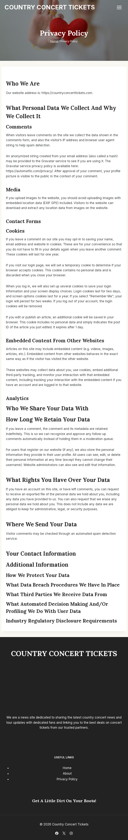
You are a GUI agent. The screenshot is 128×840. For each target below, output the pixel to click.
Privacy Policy (67, 779)
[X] (64, 833)
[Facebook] (57, 833)
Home (67, 768)
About (67, 773)
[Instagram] (71, 833)
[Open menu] (119, 7)
